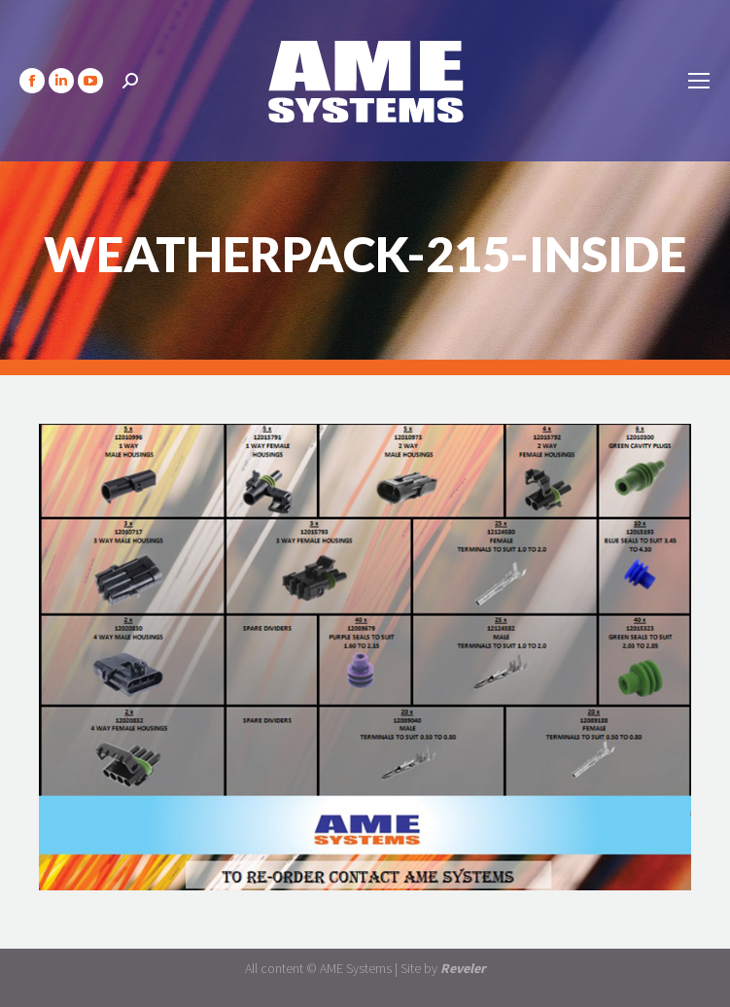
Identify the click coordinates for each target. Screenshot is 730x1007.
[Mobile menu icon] (699, 80)
